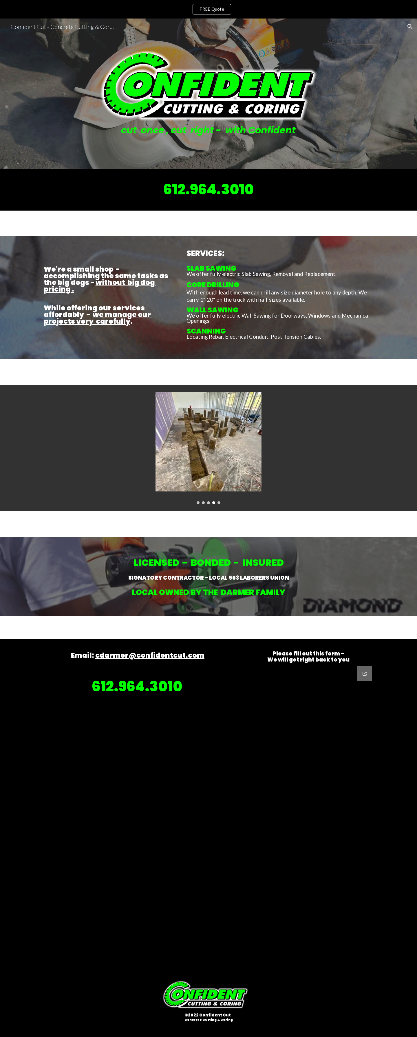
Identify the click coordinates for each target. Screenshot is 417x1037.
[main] (208, 130)
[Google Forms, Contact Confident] (308, 803)
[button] (410, 27)
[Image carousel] (208, 448)
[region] (208, 9)
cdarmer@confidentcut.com (149, 655)
